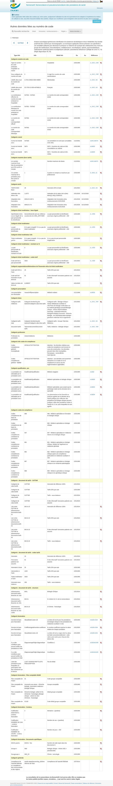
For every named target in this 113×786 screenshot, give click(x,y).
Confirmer (97, 21)
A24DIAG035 (94, 652)
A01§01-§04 (94, 620)
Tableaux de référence (89, 783)
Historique (14, 38)
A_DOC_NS (94, 80)
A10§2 (92, 372)
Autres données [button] (75, 31)
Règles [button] (64, 31)
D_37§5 (92, 214)
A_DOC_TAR (94, 301)
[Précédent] (14, 43)
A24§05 (92, 146)
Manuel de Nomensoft (64, 783)
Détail (34, 31)
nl (11, 1)
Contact (56, 783)
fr (13, 1)
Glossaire (100, 8)
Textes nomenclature (76, 783)
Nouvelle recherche (20, 31)
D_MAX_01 (93, 173)
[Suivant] (27, 43)
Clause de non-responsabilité (45, 783)
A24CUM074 (94, 141)
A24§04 (92, 394)
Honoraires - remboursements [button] (48, 31)
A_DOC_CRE (94, 63)
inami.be (63, 1)
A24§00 (92, 379)
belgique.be (96, 1)
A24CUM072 (94, 161)
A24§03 (92, 387)
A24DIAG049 (94, 642)
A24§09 (92, 292)
